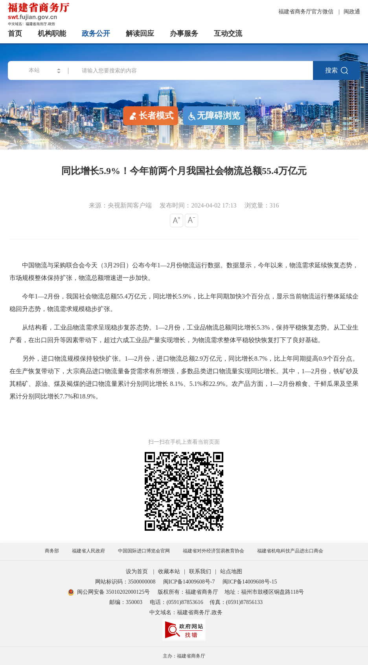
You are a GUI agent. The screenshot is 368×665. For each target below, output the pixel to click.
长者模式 (150, 115)
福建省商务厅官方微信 (306, 12)
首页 (15, 33)
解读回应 (140, 33)
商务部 (52, 551)
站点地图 (231, 571)
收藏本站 (169, 571)
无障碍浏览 (214, 116)
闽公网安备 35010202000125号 (109, 592)
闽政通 (352, 12)
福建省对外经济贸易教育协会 (213, 551)
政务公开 (96, 33)
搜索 (336, 70)
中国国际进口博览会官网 (144, 551)
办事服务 (184, 33)
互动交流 (228, 33)
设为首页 (137, 571)
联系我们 (200, 571)
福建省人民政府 (88, 551)
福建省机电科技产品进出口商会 (290, 551)
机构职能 (52, 33)
